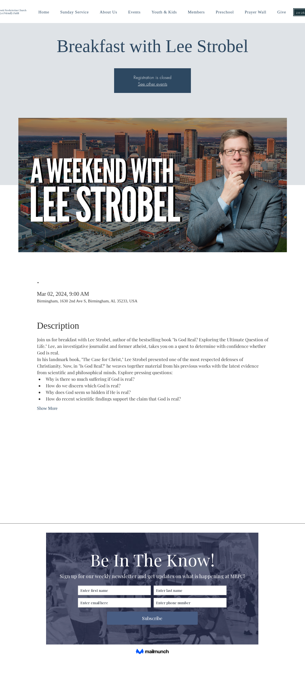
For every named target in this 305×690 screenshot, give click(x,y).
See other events (152, 84)
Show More (47, 408)
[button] (164, 12)
